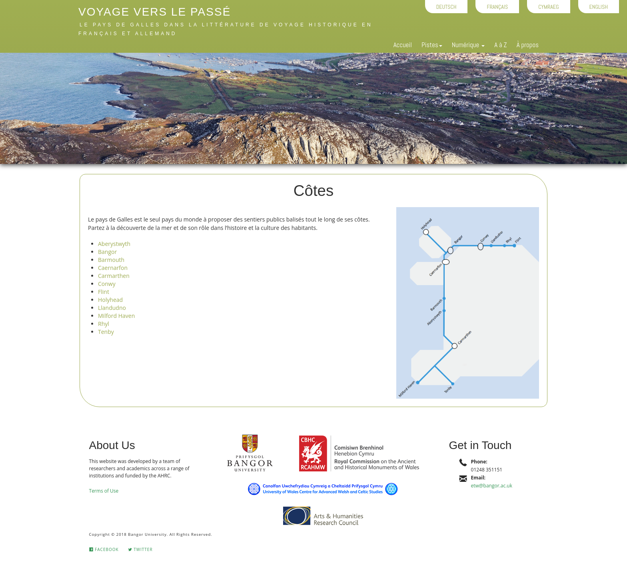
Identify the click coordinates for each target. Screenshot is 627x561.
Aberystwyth (114, 244)
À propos (528, 44)
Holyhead (110, 299)
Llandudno (112, 307)
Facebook (104, 549)
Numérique (468, 44)
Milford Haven (116, 315)
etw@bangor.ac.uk (491, 485)
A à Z (500, 44)
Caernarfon (113, 268)
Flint (103, 291)
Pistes (431, 44)
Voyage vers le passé (154, 12)
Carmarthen (114, 276)
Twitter (140, 549)
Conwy (107, 283)
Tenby (106, 331)
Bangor (107, 252)
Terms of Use (104, 490)
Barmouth (111, 260)
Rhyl (103, 323)
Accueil (402, 44)
